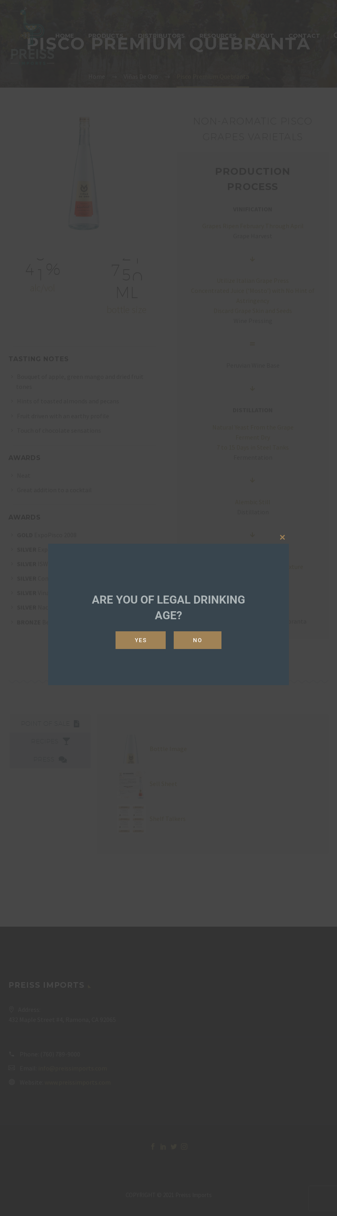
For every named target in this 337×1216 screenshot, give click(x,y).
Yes (141, 640)
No (197, 640)
